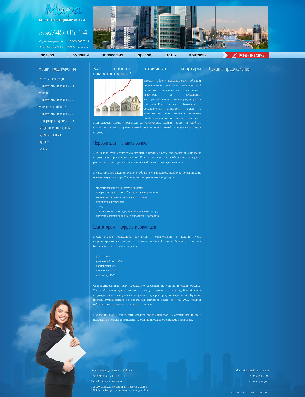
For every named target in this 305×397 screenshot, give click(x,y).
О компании (78, 55)
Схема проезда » (259, 381)
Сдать (43, 148)
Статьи (170, 55)
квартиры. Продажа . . (58, 85)
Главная (46, 55)
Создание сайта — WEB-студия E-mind (250, 392)
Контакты (198, 55)
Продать (44, 141)
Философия (112, 55)
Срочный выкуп (50, 134)
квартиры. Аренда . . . (58, 120)
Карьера (143, 55)
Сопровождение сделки (55, 127)
